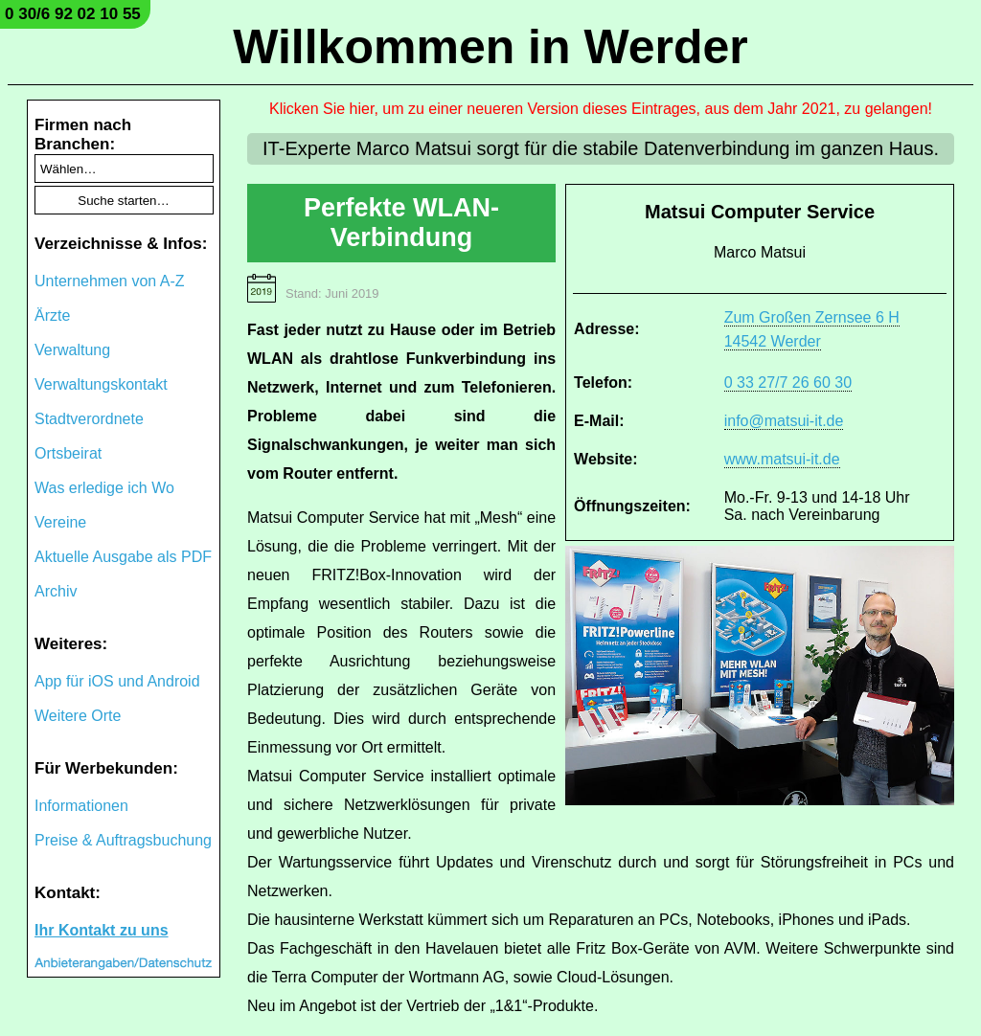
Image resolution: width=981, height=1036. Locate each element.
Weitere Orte (77, 716)
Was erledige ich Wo (104, 488)
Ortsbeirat (68, 453)
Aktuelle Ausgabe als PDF (123, 557)
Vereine (60, 522)
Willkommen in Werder (490, 47)
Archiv (55, 591)
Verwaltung (72, 350)
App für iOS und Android (117, 681)
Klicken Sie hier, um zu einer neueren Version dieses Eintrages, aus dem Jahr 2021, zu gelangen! (600, 109)
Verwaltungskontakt (101, 384)
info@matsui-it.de (784, 421)
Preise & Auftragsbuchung (123, 840)
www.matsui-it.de (782, 459)
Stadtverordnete (89, 419)
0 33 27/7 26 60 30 (788, 382)
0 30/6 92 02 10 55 (73, 14)
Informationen (81, 806)
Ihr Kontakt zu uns (101, 930)
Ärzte (52, 315)
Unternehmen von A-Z (109, 281)
